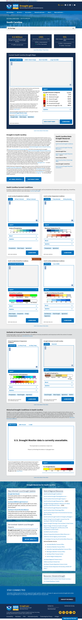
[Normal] (33, 296)
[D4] (70, 470)
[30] (63, 231)
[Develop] (64, 376)
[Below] (26, 296)
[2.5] (15, 382)
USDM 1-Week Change (30, 59)
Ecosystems (20, 313)
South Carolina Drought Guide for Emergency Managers (58, 517)
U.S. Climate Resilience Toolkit (51, 581)
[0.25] (19, 377)
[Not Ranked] (33, 301)
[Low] (12, 296)
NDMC (16, 115)
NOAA (19, 115)
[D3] (64, 470)
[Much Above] (19, 301)
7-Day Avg (47, 199)
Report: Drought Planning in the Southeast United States (58, 523)
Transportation (12, 316)
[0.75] (24, 377)
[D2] (58, 470)
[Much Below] (19, 296)
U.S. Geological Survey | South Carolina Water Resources (58, 539)
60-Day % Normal (31, 199)
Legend (45, 463)
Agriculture (30, 117)
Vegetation (47, 316)
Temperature (47, 248)
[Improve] (53, 376)
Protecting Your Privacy (46, 616)
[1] (20, 231)
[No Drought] (70, 377)
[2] (23, 231)
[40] (67, 231)
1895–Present (22, 424)
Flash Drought (56, 313)
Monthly (47, 344)
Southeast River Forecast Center (55, 554)
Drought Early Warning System (14, 167)
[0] (10, 231)
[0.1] (16, 377)
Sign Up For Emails (67, 599)
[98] (65, 301)
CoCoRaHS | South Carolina (51, 532)
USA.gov (57, 616)
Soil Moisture (47, 313)
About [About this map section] (11, 236)
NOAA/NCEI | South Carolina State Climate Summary (58, 579)
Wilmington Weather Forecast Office (56, 551)
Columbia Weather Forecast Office (55, 544)
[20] (59, 231)
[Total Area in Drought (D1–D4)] (55, 106)
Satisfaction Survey (69, 606)
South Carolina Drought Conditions (64, 144)
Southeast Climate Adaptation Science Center (55, 564)
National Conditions (13, 18)
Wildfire (71, 394)
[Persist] (47, 376)
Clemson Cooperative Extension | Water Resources (57, 534)
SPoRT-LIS (47, 264)
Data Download (52, 609)
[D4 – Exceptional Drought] (55, 103)
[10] (55, 231)
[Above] (12, 301)
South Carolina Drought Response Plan (64, 154)
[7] (26, 382)
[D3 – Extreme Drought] (55, 101)
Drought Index (14, 117)
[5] (55, 296)
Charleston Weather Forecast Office (56, 547)
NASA (26, 115)
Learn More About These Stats (41, 50)
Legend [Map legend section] (45, 89)
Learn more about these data (41, 130)
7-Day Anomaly (56, 199)
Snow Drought (48, 394)
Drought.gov (26, 5)
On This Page (11, 28)
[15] (31, 382)
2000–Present (12, 424)
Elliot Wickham (40, 171)
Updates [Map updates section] (45, 109)
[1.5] (33, 377)
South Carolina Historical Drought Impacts (55, 499)
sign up (39, 173)
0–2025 (30, 424)
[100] (65, 236)
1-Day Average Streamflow (16, 264)
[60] (47, 236)
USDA (23, 115)
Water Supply (22, 117)
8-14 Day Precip (22, 345)
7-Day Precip (12, 345)
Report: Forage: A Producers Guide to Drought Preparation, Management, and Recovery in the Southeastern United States (56, 527)
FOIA (24, 616)
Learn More (65, 122)
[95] (61, 301)
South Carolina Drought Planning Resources (64, 148)
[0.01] (13, 231)
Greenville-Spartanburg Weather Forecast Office (59, 549)
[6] (29, 231)
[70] (51, 236)
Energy (26, 313)
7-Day (10, 199)
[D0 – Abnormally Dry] (55, 95)
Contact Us (50, 606)
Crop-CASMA (56, 264)
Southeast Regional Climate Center (53, 559)
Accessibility (10, 616)
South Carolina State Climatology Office (18, 149)
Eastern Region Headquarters (54, 556)
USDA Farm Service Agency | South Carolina (55, 536)
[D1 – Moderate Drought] (55, 97)
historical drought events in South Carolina (40, 147)
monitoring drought (35, 191)
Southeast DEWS (40, 169)
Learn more (17, 109)
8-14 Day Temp (33, 345)
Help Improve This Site (70, 618)
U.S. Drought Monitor (16, 59)
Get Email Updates (16, 179)
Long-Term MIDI (54, 59)
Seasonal (54, 344)
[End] (59, 376)
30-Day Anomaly (67, 199)
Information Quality (33, 616)
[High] (26, 301)
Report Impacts (31, 539)
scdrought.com (41, 162)
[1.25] (30, 377)
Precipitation (12, 248)
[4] (26, 231)
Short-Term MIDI (43, 59)
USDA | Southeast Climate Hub (52, 562)
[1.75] (10, 382)
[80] (56, 236)
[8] (32, 231)
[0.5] (17, 231)
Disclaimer (18, 616)
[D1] (52, 470)
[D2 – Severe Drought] (55, 99)
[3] (18, 382)
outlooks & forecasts (27, 336)
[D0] (46, 470)
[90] (61, 236)
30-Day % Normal (19, 199)
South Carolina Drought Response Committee (29, 151)
